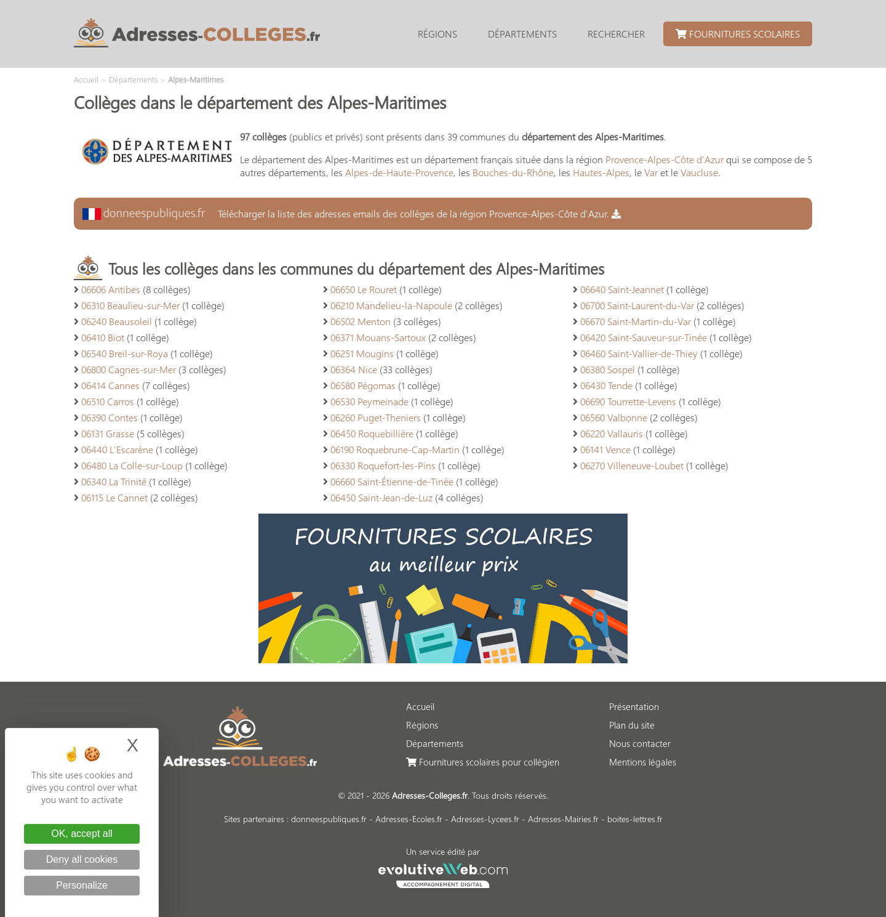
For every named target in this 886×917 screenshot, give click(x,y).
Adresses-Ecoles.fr (408, 819)
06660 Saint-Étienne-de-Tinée (391, 481)
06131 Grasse (107, 433)
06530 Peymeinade (369, 401)
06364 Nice (353, 369)
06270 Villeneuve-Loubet (632, 465)
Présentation (634, 706)
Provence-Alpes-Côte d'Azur (664, 159)
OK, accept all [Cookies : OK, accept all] (82, 833)
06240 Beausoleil (116, 321)
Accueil (420, 706)
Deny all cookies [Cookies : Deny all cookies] (82, 859)
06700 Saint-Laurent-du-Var (637, 305)
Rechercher (616, 33)
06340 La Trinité (113, 481)
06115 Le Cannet (114, 497)
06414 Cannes (110, 385)
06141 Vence (605, 449)
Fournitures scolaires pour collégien (482, 762)
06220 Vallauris (611, 433)
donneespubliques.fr (329, 819)
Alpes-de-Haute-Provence (399, 172)
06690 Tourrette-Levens (628, 401)
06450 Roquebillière (371, 433)
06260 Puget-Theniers (375, 417)
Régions (437, 33)
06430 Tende (606, 385)
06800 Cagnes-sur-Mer (128, 369)
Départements (522, 33)
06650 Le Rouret (363, 289)
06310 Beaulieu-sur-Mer (130, 305)
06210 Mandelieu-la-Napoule (391, 305)
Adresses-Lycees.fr (485, 819)
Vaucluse (699, 172)
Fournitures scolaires (738, 33)
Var (651, 172)
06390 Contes (109, 417)
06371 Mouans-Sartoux (378, 337)
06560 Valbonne (613, 417)
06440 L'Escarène (117, 449)
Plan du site (632, 725)
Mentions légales (642, 762)
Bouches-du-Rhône (513, 172)
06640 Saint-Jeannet (622, 289)
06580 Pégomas (363, 385)
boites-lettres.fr (635, 819)
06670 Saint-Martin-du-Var (635, 321)
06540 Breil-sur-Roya (124, 353)
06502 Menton (360, 321)
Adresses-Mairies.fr (563, 819)
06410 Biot (102, 337)
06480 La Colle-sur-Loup (132, 465)
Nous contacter (640, 743)
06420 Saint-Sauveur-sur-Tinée (643, 337)
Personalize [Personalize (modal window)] (82, 885)
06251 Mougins (362, 353)
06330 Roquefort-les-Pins (383, 465)
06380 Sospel (607, 369)
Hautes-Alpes (601, 172)
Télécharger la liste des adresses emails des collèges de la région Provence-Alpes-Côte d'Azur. (351, 213)
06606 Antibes (110, 289)
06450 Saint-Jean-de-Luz (381, 497)
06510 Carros (107, 401)
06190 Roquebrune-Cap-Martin (395, 449)
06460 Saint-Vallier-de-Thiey (639, 353)
